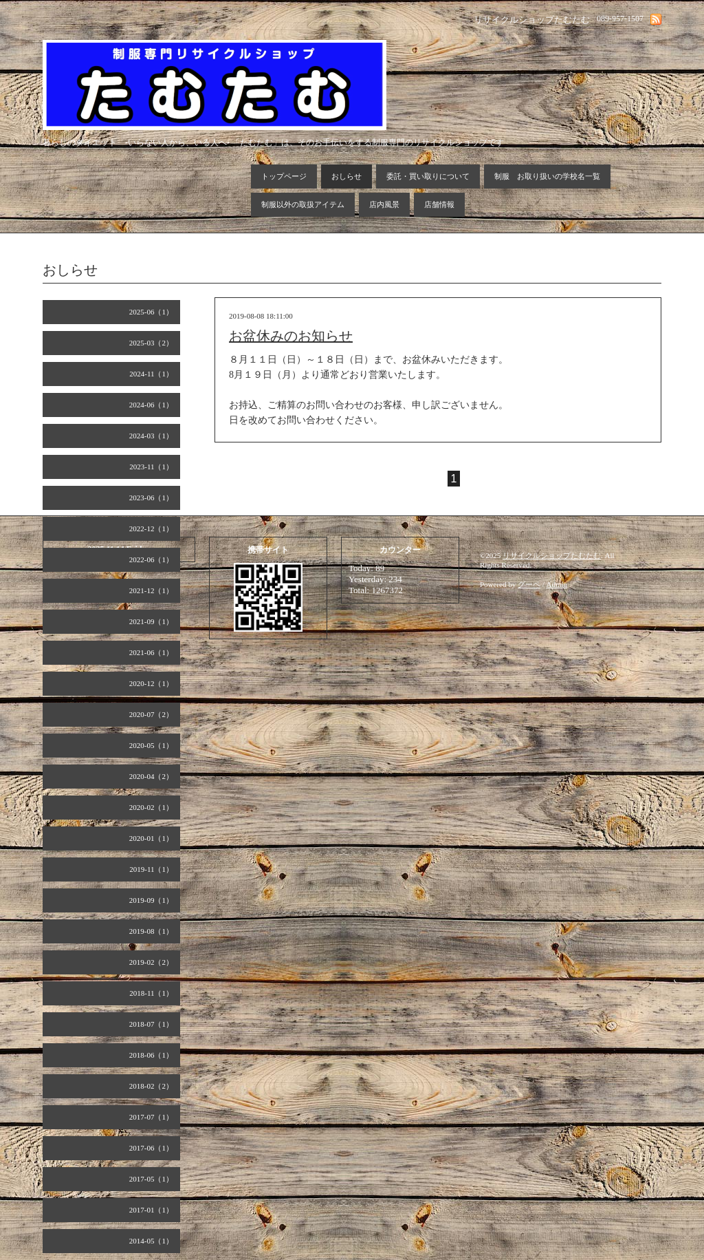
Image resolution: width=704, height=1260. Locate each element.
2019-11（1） (151, 869)
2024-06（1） (151, 405)
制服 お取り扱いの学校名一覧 (547, 176)
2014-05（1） (151, 1241)
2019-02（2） (151, 962)
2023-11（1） (151, 466)
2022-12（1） (151, 528)
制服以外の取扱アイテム (302, 204)
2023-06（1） (151, 497)
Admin (557, 584)
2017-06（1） (151, 1148)
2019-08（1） (151, 931)
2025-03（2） (151, 343)
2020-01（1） (151, 838)
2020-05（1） (151, 745)
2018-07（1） (151, 1024)
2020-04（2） (151, 776)
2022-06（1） (151, 559)
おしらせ (346, 176)
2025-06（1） (151, 312)
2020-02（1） (151, 807)
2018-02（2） (151, 1086)
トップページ (284, 176)
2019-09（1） (151, 900)
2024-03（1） (151, 435)
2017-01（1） (151, 1210)
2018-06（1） (151, 1055)
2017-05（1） (151, 1179)
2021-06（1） (151, 652)
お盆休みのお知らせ (291, 335)
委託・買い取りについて (428, 176)
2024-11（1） (151, 374)
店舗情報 (439, 204)
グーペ (529, 584)
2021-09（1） (151, 621)
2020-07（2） (151, 714)
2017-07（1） (151, 1117)
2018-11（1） (151, 993)
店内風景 (384, 204)
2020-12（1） (151, 683)
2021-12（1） (151, 590)
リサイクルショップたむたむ (552, 555)
